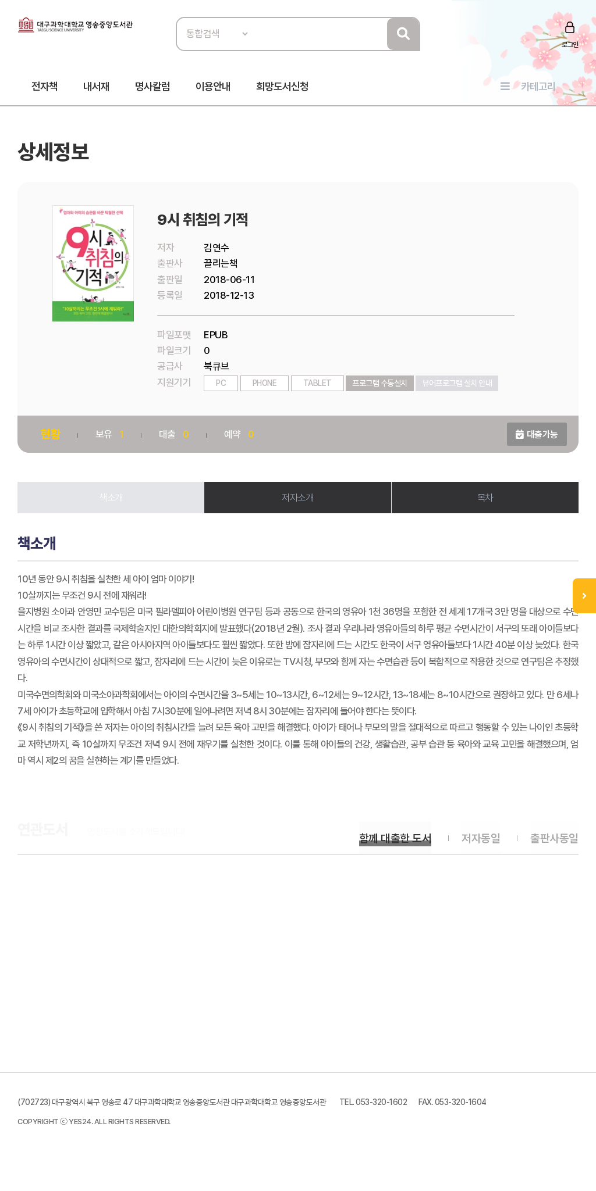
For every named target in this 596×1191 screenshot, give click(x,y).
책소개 (112, 501)
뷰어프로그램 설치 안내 (458, 386)
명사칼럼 (152, 88)
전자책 (44, 88)
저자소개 (298, 501)
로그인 (569, 45)
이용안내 (213, 88)
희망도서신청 (282, 88)
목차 (484, 501)
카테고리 (538, 88)
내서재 (96, 88)
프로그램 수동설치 (381, 386)
